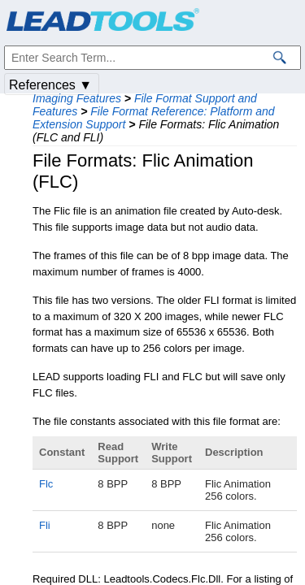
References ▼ (50, 85)
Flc (46, 484)
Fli (44, 525)
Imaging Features (77, 98)
